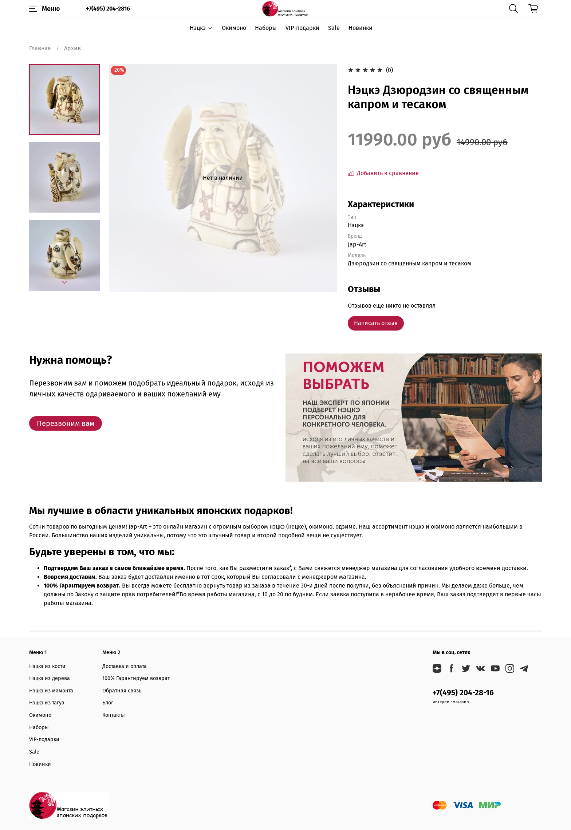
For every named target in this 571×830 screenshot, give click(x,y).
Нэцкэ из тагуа (46, 703)
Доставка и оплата (124, 666)
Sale (334, 27)
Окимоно (234, 27)
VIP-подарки (302, 27)
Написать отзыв (376, 323)
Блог (107, 703)
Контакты (113, 715)
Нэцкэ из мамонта (51, 691)
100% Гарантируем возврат (136, 678)
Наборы (266, 27)
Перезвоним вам (65, 423)
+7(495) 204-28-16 (463, 692)
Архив (72, 48)
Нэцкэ (201, 27)
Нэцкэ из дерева (49, 678)
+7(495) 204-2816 (108, 8)
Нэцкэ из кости (47, 666)
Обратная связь (121, 691)
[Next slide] (64, 282)
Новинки (360, 27)
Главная (40, 48)
